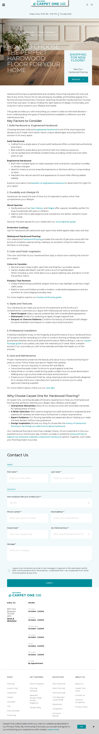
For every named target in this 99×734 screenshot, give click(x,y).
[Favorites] (91, 5)
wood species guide (66, 222)
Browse (78, 79)
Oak (32, 208)
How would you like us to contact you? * (24, 497)
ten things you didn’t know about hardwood (43, 426)
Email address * (57, 512)
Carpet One (12, 32)
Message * (11, 544)
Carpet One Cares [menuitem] (80, 689)
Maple (51, 208)
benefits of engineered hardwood (48, 183)
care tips (50, 388)
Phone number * (14, 512)
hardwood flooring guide (49, 297)
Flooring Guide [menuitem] (58, 693)
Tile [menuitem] (8, 706)
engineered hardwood (46, 129)
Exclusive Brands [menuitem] (56, 714)
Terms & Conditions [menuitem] (80, 701)
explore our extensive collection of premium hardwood (34, 437)
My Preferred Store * (59, 528)
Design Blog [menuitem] (35, 707)
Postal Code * (12, 528)
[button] (87, 5)
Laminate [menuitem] (11, 702)
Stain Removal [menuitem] (58, 684)
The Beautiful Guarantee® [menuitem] (58, 698)
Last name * (56, 472)
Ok (81, 726)
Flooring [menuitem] (10, 684)
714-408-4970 (66, 14)
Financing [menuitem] (11, 715)
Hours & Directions (11, 619)
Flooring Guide (27, 32)
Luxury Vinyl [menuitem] (12, 688)
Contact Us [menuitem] (80, 695)
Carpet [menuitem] (10, 697)
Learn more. (53, 729)
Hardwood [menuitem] (11, 693)
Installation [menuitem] (57, 709)
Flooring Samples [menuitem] (33, 689)
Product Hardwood (46, 32)
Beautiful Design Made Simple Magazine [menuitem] (36, 699)
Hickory (39, 208)
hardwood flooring (32, 239)
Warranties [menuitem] (57, 704)
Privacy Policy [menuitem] (81, 707)
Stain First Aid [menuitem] (58, 688)
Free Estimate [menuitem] (13, 711)
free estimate (78, 434)
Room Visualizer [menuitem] (37, 684)
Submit (49, 583)
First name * (12, 472)
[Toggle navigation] (3, 4)
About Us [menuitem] (79, 684)
